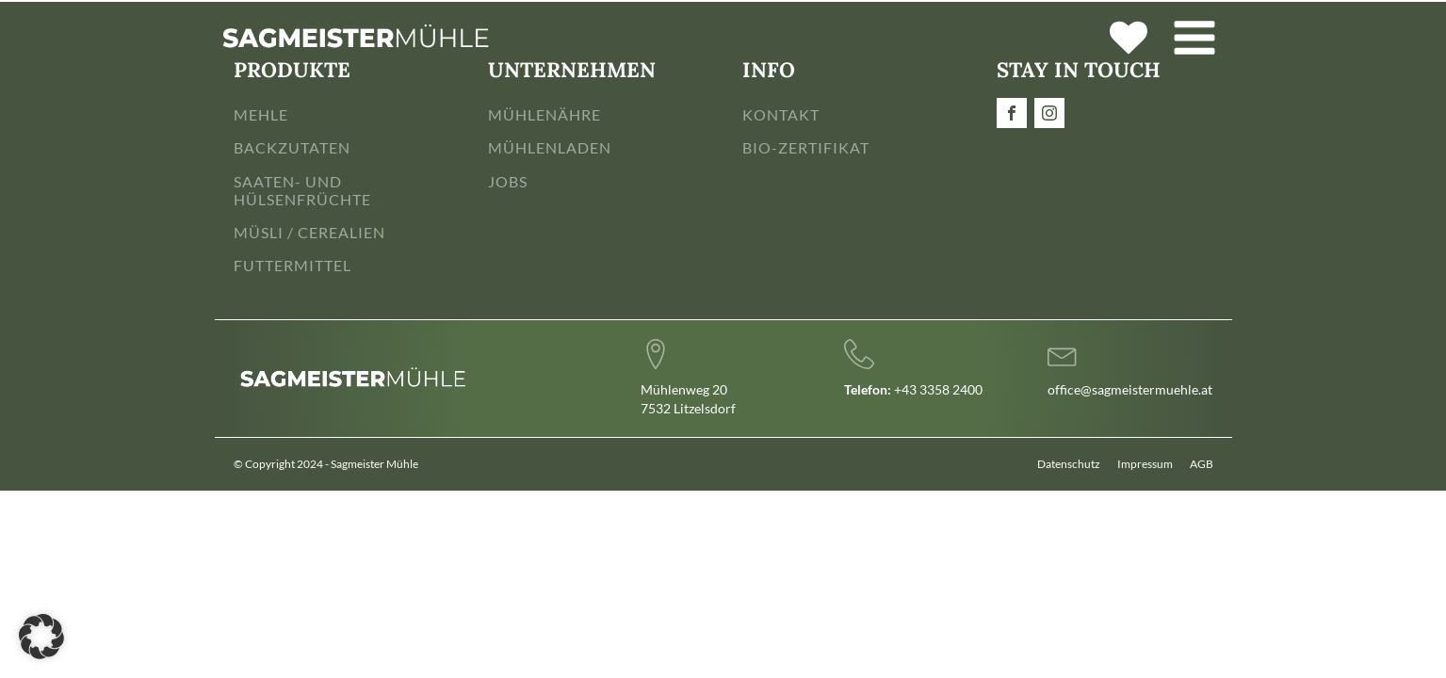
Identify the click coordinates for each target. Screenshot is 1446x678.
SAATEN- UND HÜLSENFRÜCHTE (302, 190)
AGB (1201, 464)
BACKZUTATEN (292, 147)
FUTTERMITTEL (292, 265)
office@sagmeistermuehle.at (1130, 389)
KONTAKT (781, 114)
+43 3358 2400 (913, 389)
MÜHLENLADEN (549, 147)
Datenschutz (1068, 464)
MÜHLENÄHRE (544, 114)
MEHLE (261, 114)
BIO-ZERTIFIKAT (805, 147)
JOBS (508, 181)
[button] (41, 636)
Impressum (1145, 464)
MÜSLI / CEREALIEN (309, 232)
